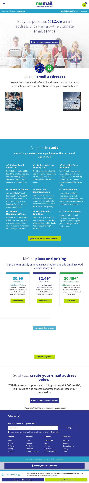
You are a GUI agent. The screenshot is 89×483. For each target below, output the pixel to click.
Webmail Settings (32, 451)
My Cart (10, 451)
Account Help (49, 440)
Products (29, 446)
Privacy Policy (49, 459)
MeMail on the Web (17, 189)
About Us (11, 440)
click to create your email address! (44, 42)
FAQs (46, 443)
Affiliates (66, 443)
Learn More (18, 300)
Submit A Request (51, 451)
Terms (65, 451)
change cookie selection (23, 480)
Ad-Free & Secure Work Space (43, 166)
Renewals (29, 449)
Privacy (65, 449)
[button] (84, 5)
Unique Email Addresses (15, 166)
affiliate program (44, 356)
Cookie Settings (68, 446)
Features (11, 446)
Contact (47, 446)
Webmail (66, 440)
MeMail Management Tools (16, 212)
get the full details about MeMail (44, 238)
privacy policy (52, 475)
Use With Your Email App (42, 212)
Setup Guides (49, 449)
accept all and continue (66, 480)
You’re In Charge (69, 211)
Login (28, 440)
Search (10, 443)
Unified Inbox (68, 189)
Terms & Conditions (59, 459)
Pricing (10, 449)
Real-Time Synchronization (41, 190)
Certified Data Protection (68, 166)
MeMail (31, 459)
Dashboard (30, 443)
